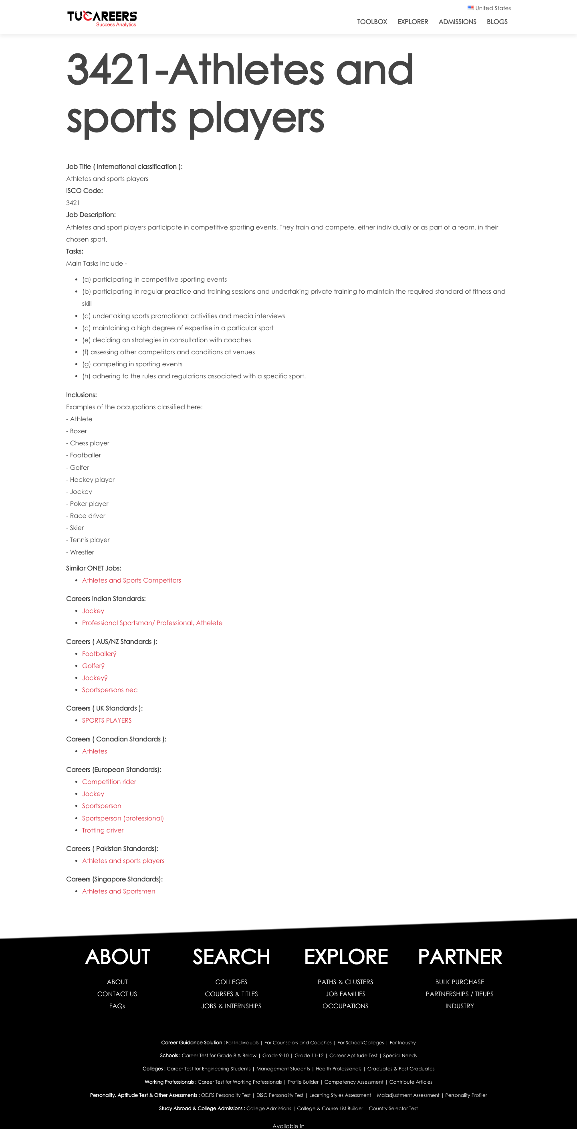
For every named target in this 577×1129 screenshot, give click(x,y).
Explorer (412, 22)
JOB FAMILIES (346, 994)
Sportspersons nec (109, 690)
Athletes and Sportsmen (118, 891)
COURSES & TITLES (231, 994)
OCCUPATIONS (346, 1006)
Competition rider (109, 782)
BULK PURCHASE (460, 982)
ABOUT (117, 982)
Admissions (457, 22)
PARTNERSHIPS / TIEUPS (460, 994)
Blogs (497, 22)
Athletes (94, 751)
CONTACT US (117, 994)
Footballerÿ (99, 654)
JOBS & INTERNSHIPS (231, 1006)
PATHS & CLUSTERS (345, 982)
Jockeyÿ (95, 678)
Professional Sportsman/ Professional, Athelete (152, 623)
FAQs (117, 1006)
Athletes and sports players (123, 861)
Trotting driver (102, 830)
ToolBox (372, 22)
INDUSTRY (460, 1006)
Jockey (93, 611)
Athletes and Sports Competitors (131, 580)
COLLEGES (231, 982)
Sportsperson (101, 806)
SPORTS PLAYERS (107, 720)
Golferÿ (93, 666)
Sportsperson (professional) (123, 818)
